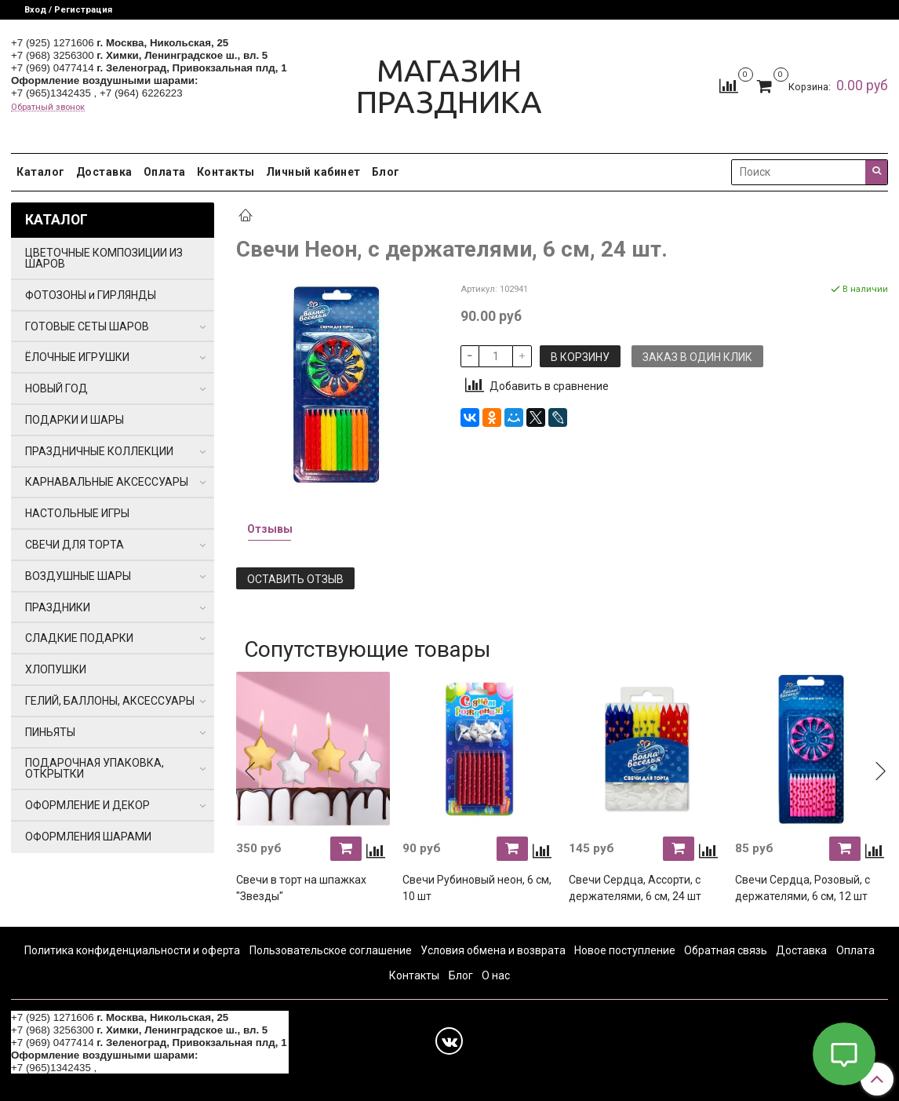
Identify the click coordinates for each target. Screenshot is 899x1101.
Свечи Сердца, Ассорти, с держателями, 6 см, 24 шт (635, 887)
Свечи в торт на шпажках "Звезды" (301, 887)
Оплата (165, 172)
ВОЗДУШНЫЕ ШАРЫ (78, 576)
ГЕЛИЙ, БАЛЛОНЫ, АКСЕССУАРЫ (110, 701)
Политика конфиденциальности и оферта (132, 950)
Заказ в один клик (697, 357)
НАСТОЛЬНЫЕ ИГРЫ (77, 513)
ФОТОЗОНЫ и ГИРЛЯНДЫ (90, 295)
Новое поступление (624, 950)
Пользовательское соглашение (330, 950)
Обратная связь (725, 950)
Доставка (104, 172)
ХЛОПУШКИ (55, 669)
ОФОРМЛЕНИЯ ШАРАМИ (88, 836)
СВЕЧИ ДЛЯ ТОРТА (74, 544)
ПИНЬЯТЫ (50, 732)
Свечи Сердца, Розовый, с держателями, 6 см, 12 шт (802, 887)
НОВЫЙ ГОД (56, 388)
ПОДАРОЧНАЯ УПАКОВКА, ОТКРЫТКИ (94, 768)
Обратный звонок (48, 107)
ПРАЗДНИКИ (57, 607)
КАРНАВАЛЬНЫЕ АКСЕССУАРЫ (106, 482)
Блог (386, 172)
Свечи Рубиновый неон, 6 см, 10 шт (476, 887)
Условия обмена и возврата (493, 950)
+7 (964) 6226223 (141, 93)
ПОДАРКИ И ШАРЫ (74, 420)
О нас (496, 975)
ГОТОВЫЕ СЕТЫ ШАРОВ (87, 326)
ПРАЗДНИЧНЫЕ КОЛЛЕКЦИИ (99, 451)
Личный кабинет (313, 172)
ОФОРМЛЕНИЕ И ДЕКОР (87, 805)
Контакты (226, 172)
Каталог (40, 172)
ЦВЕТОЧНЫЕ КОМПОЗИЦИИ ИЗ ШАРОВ (104, 258)
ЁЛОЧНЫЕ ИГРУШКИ (77, 357)
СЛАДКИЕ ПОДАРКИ (79, 638)
